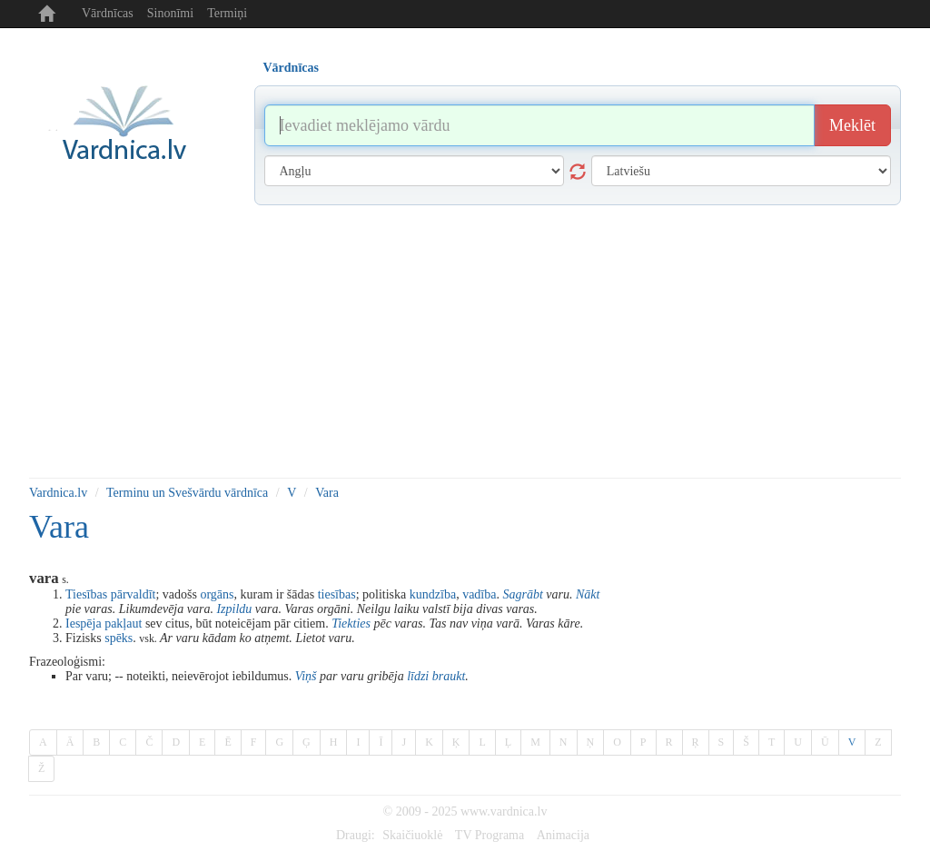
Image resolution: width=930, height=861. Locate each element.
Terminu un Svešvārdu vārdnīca (187, 493)
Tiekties (351, 623)
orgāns (216, 594)
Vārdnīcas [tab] (291, 67)
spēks (118, 638)
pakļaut (123, 623)
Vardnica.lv (58, 493)
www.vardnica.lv (504, 811)
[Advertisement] (465, 341)
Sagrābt (522, 594)
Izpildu (234, 609)
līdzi (418, 676)
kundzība (433, 594)
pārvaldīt (133, 594)
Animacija (563, 835)
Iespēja (83, 623)
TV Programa (489, 835)
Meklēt (852, 125)
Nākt (587, 594)
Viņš (306, 676)
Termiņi (227, 13)
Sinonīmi (170, 13)
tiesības (337, 594)
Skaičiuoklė (412, 835)
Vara (327, 493)
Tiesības (86, 594)
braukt (449, 676)
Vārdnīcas (108, 13)
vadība (479, 594)
